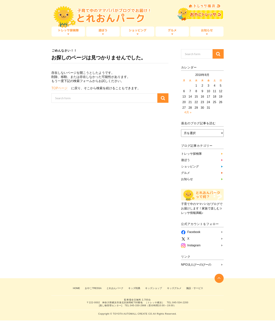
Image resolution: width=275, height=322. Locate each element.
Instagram (194, 245)
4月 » (187, 112)
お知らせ (206, 31)
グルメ (172, 31)
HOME (71, 288)
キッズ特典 (134, 288)
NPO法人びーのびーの (196, 264)
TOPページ (59, 88)
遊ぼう (103, 31)
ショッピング (137, 31)
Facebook (193, 232)
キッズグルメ (176, 288)
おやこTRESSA (199, 13)
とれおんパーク (113, 288)
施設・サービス (198, 288)
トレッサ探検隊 (68, 31)
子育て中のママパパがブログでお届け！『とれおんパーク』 (97, 13)
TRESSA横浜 (199, 5)
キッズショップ (154, 288)
